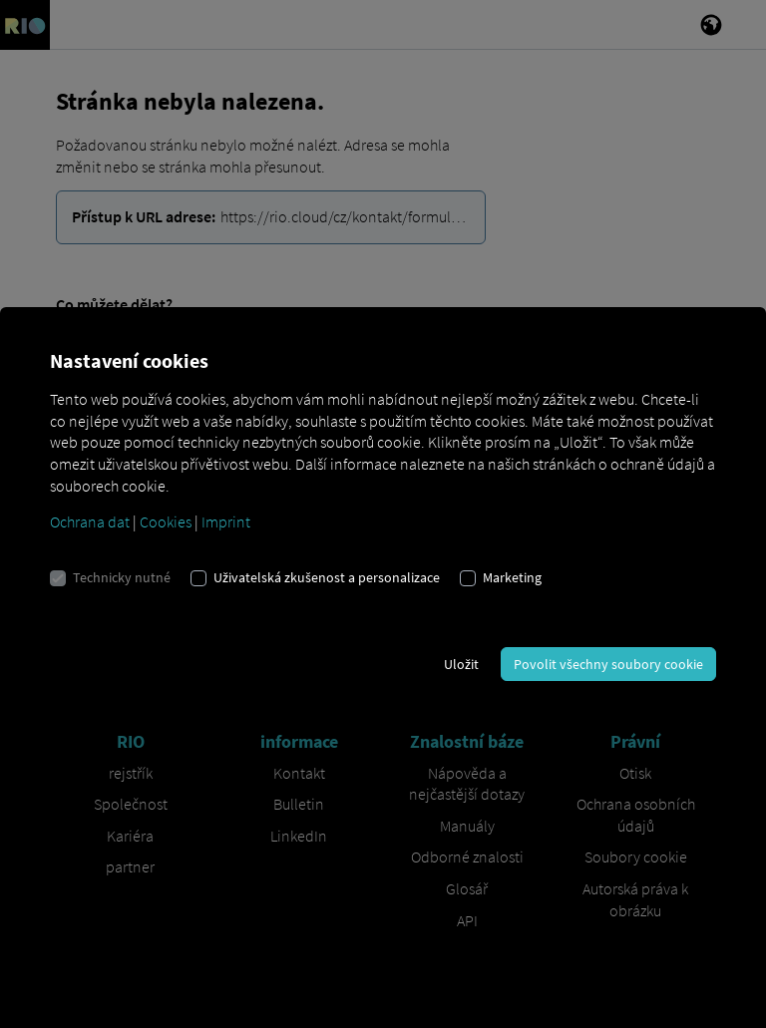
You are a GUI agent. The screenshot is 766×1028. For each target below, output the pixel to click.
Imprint (225, 521)
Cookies (166, 521)
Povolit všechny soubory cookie (608, 664)
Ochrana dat (90, 521)
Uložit (461, 664)
